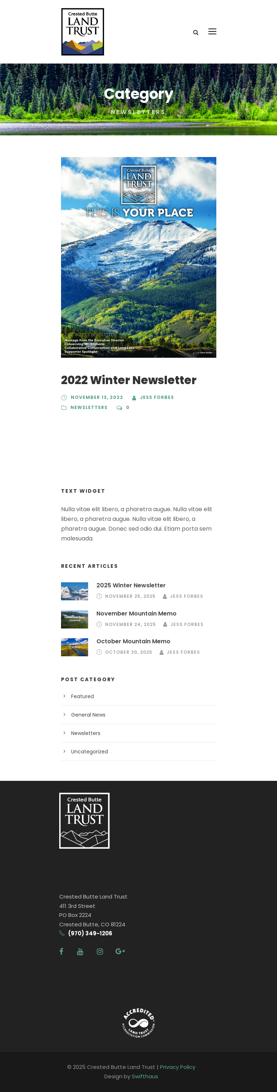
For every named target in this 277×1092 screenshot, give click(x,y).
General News (88, 714)
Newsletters (89, 407)
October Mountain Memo (133, 641)
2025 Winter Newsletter (131, 585)
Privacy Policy (177, 1067)
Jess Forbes (157, 397)
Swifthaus (145, 1076)
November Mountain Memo (136, 613)
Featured (82, 696)
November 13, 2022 (97, 397)
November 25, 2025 (130, 596)
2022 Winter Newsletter (128, 380)
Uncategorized (89, 751)
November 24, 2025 (130, 624)
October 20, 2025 (128, 652)
